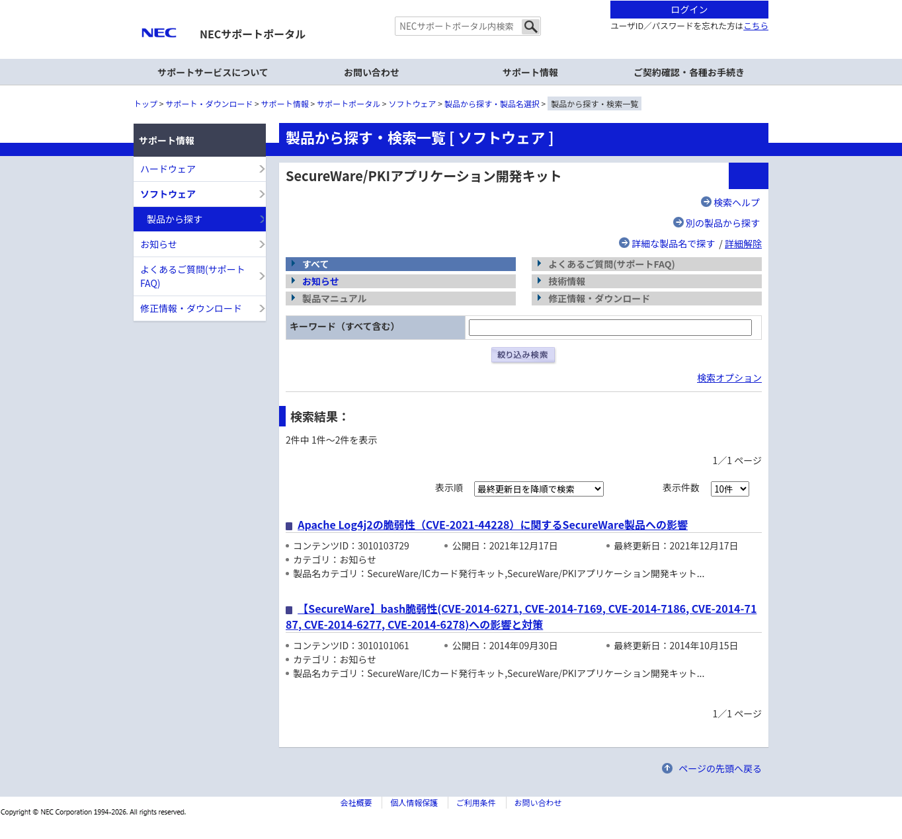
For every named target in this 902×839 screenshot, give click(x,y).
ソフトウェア (412, 103)
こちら (755, 25)
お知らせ (320, 281)
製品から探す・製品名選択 (492, 103)
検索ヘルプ (737, 202)
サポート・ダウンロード (209, 103)
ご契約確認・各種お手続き (689, 72)
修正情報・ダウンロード (191, 308)
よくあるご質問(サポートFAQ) (192, 276)
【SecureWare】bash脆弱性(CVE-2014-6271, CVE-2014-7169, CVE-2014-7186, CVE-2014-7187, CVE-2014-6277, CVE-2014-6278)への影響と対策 (521, 616)
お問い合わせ (371, 72)
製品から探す (174, 218)
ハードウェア (168, 168)
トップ (145, 103)
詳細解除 (743, 243)
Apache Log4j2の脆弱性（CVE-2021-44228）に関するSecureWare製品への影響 (493, 524)
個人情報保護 (414, 802)
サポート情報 (285, 103)
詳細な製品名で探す (673, 243)
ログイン (689, 9)
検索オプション (729, 377)
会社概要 (356, 802)
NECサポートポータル (253, 34)
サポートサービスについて (212, 72)
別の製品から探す (723, 222)
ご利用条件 (476, 802)
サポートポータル (348, 103)
